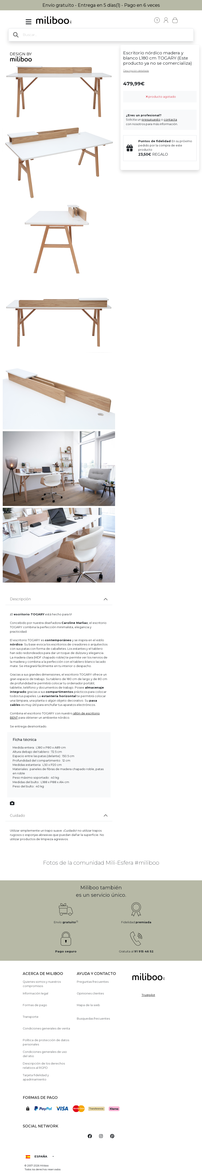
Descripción (20, 599)
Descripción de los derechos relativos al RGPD (44, 1065)
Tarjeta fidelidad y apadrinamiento (36, 1077)
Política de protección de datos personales (46, 1042)
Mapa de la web (88, 1005)
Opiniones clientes (90, 993)
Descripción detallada (136, 70)
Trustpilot (148, 995)
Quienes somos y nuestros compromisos (42, 984)
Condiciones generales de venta (46, 1028)
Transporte (31, 1016)
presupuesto (151, 119)
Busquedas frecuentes (93, 1018)
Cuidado (17, 815)
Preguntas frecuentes (93, 981)
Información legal (35, 993)
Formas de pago (35, 1005)
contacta (170, 119)
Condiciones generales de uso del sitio (45, 1054)
